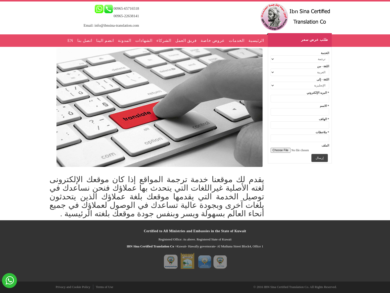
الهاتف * (324, 119)
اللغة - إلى (323, 79)
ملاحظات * (322, 132)
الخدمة (325, 53)
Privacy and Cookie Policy (73, 287)
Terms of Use (104, 287)
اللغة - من (323, 66)
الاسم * (324, 106)
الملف (325, 145)
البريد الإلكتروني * (318, 92)
